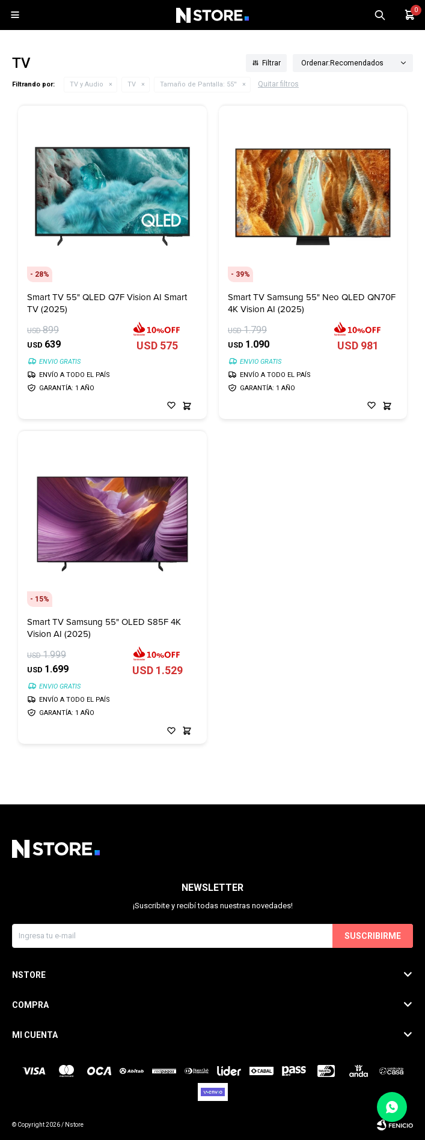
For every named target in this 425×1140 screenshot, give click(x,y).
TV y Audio (86, 84)
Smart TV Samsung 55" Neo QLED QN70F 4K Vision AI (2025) (312, 303)
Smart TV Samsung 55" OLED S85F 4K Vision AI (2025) (104, 628)
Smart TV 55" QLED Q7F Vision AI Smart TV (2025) (107, 303)
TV (131, 84)
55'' (198, 84)
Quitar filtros (278, 84)
